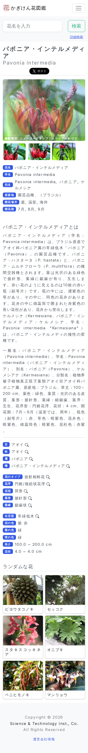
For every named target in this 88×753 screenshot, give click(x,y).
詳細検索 (76, 37)
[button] (14, 152)
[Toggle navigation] (78, 8)
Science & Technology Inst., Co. (44, 723)
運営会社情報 (44, 739)
